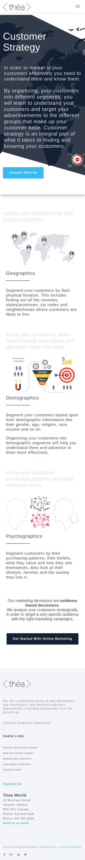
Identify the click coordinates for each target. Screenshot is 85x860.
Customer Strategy (17, 764)
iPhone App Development (20, 748)
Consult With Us (23, 172)
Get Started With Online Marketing (42, 638)
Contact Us (12, 784)
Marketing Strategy (17, 759)
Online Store (12, 770)
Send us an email (16, 823)
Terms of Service (70, 847)
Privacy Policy (48, 847)
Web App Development (18, 753)
